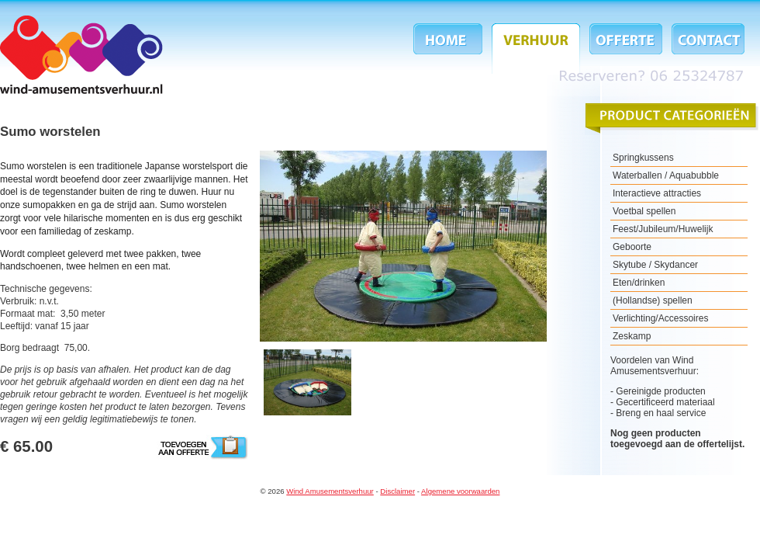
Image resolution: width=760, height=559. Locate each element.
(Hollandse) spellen (653, 300)
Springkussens (643, 157)
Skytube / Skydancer (655, 264)
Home (450, 48)
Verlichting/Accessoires (660, 318)
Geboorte (632, 246)
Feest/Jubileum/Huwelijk (663, 229)
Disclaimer (397, 491)
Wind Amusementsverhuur (81, 55)
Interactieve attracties (657, 193)
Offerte (626, 48)
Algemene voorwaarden (460, 491)
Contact (705, 48)
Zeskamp (632, 336)
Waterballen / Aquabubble (666, 175)
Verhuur (536, 48)
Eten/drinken (639, 282)
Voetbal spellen (644, 211)
